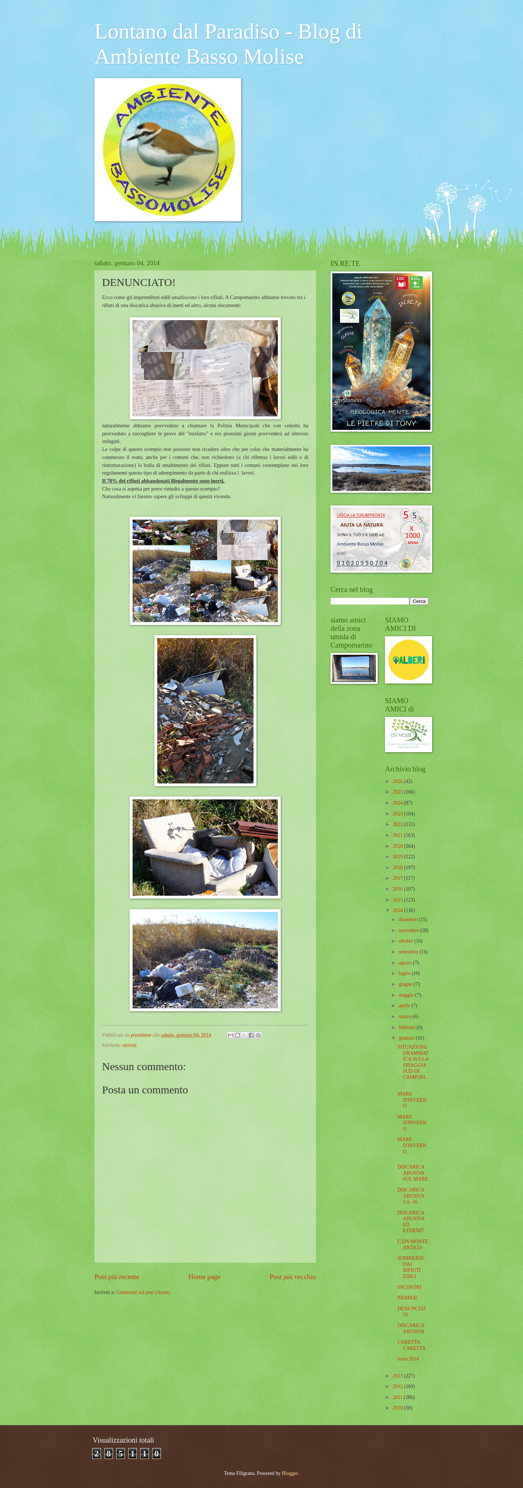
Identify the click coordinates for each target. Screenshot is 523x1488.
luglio (405, 973)
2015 (398, 900)
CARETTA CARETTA (411, 1345)
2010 (398, 1408)
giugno (406, 984)
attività (129, 1045)
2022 (398, 824)
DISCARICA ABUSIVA (411, 1328)
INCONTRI (409, 1287)
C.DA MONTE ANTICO (412, 1244)
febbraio (408, 1027)
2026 (398, 781)
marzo (406, 1016)
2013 (398, 1376)
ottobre (406, 941)
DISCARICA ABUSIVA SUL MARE (412, 1173)
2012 (398, 1386)
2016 (398, 889)
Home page (204, 1277)
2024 (398, 803)
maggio (407, 995)
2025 (398, 792)
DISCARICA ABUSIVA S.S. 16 (410, 1196)
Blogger (290, 1473)
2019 (398, 856)
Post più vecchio (292, 1277)
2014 (398, 910)
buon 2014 (408, 1359)
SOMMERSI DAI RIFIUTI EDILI (410, 1267)
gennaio (407, 1038)
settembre (409, 952)
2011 (398, 1397)
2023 (398, 813)
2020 (398, 846)
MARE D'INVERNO (411, 1100)
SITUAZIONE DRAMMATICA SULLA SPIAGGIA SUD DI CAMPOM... (413, 1065)
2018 (398, 867)
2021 (398, 835)
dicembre (409, 919)
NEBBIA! (407, 1298)
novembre (409, 930)
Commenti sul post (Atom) (143, 1292)
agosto (406, 962)
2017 (398, 878)
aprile (405, 1005)
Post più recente (116, 1277)
